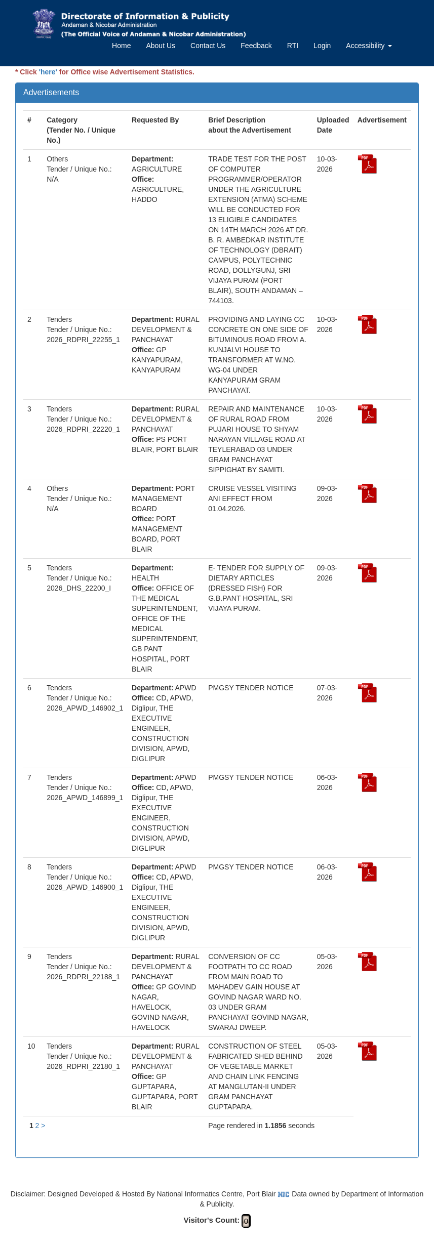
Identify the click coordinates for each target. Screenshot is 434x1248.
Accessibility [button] (368, 45)
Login (322, 45)
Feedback (256, 45)
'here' (48, 72)
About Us (160, 45)
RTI (292, 45)
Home (121, 45)
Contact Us (207, 45)
